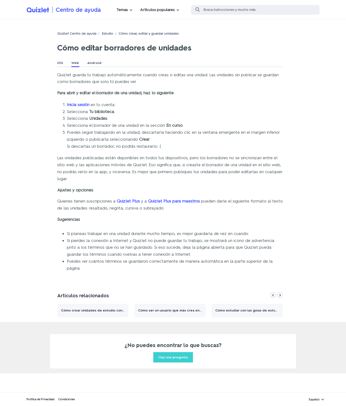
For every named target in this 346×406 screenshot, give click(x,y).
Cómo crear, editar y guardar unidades (148, 34)
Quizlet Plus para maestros (174, 201)
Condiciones (66, 399)
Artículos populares (157, 9)
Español (314, 399)
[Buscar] (255, 10)
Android (94, 63)
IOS (60, 63)
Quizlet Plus (128, 201)
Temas (122, 9)
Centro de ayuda (78, 9)
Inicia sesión (78, 104)
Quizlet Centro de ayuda (76, 34)
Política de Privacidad (40, 399)
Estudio (107, 34)
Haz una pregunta (173, 357)
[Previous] (273, 295)
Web (75, 63)
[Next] (280, 295)
